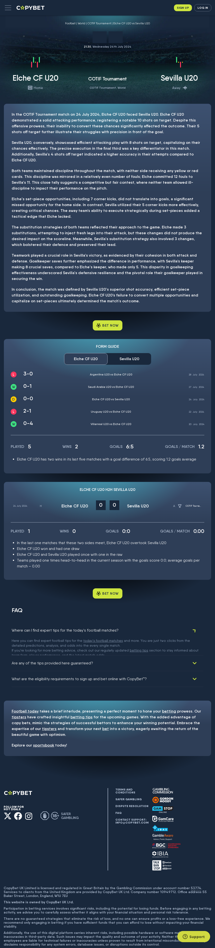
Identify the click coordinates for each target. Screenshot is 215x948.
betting (169, 694)
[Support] (193, 936)
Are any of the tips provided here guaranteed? (52, 646)
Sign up (183, 7)
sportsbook (43, 728)
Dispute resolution (131, 789)
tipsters (19, 700)
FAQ (118, 795)
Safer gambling (128, 782)
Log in (203, 7)
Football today (25, 694)
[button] (8, 7)
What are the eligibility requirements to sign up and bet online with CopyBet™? (79, 662)
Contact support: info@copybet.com (131, 804)
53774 (196, 871)
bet (105, 711)
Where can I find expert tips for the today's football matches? (65, 630)
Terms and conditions (125, 774)
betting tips (81, 700)
